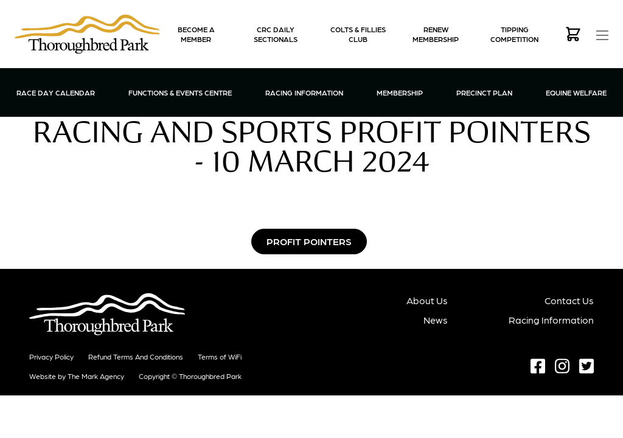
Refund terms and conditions (135, 356)
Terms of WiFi (220, 356)
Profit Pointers (309, 241)
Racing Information (304, 92)
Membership (400, 92)
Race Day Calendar (55, 92)
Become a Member (196, 34)
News (435, 319)
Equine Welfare (576, 92)
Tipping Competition (514, 34)
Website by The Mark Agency (76, 376)
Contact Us (569, 300)
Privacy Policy (51, 356)
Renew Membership (435, 34)
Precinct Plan (484, 92)
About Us (427, 300)
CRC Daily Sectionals (276, 34)
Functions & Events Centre (180, 92)
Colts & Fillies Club (358, 34)
